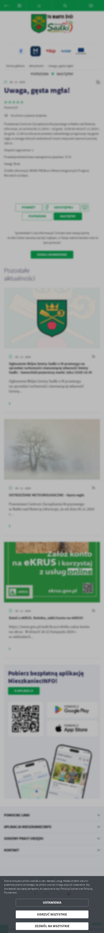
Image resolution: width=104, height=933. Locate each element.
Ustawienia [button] (52, 902)
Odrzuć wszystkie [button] (52, 914)
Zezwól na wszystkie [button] (52, 926)
